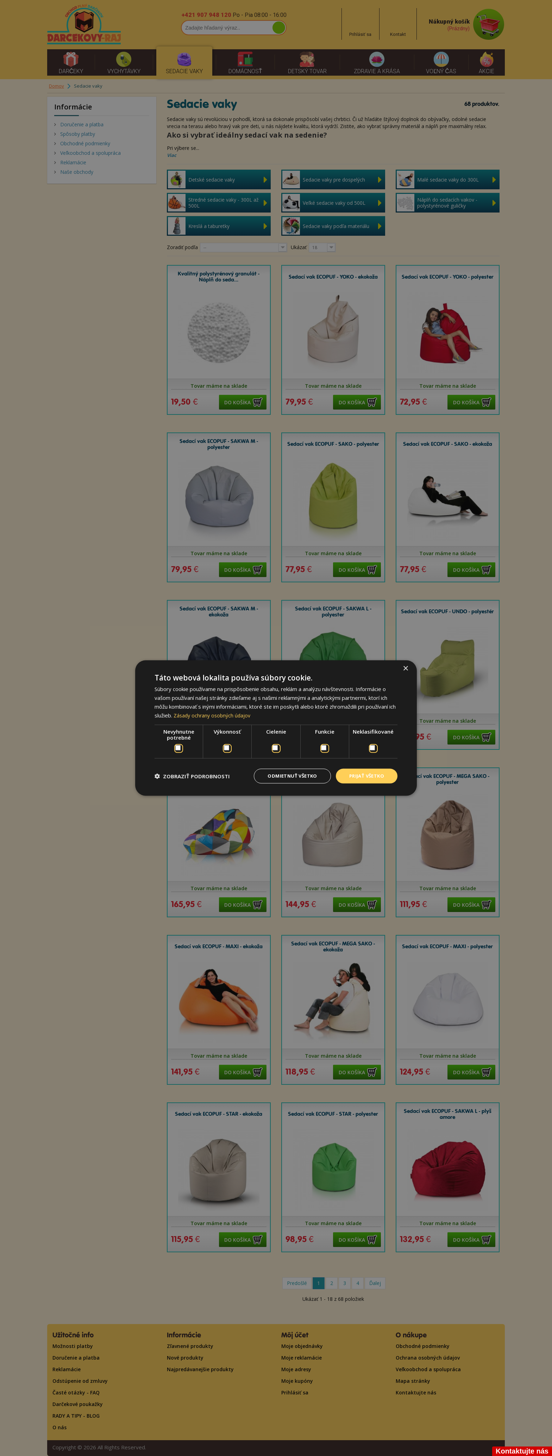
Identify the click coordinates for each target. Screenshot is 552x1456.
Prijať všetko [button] (365, 775)
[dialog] (276, 728)
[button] (192, 776)
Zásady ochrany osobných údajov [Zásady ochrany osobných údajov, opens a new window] (214, 714)
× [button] (405, 668)
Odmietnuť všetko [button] (287, 775)
